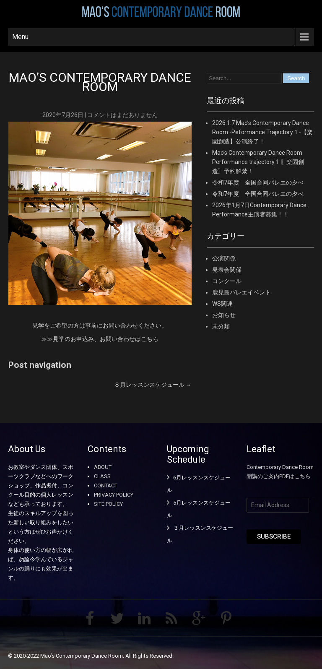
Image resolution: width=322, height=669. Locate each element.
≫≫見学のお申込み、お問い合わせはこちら (99, 339)
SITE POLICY (108, 504)
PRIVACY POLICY (113, 495)
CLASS (102, 476)
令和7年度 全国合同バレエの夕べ (258, 182)
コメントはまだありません (122, 115)
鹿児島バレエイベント (241, 292)
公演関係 (224, 258)
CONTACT (105, 485)
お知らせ (224, 315)
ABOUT (103, 467)
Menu (20, 37)
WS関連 (222, 303)
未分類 (221, 326)
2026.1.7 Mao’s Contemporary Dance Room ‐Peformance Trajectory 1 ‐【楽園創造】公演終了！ (262, 132)
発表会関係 (227, 269)
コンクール (227, 281)
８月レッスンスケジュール (153, 384)
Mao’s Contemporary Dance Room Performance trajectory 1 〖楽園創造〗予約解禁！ (258, 161)
